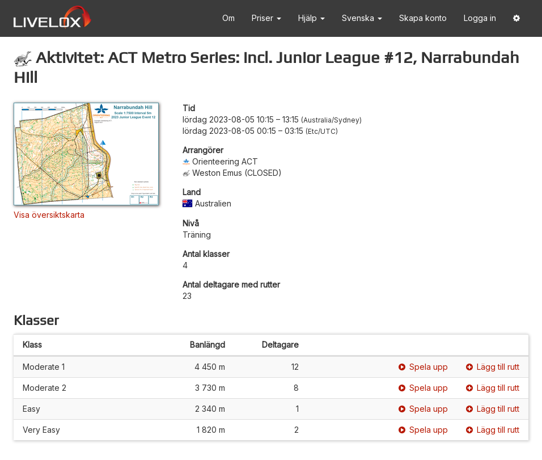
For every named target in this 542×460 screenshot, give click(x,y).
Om (228, 18)
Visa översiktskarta (49, 215)
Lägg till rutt (492, 367)
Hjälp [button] (311, 18)
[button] (516, 18)
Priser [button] (266, 18)
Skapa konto (423, 18)
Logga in (480, 18)
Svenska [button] (362, 18)
